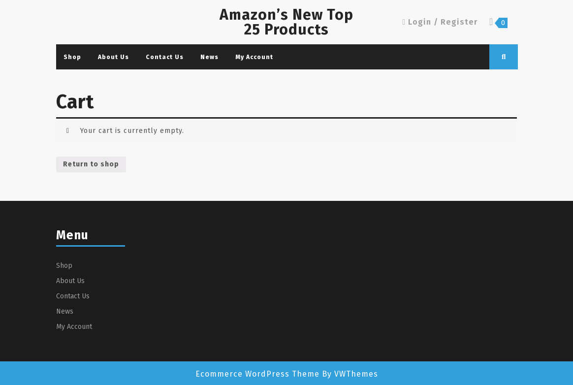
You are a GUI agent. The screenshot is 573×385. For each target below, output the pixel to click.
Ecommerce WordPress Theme (257, 374)
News (209, 57)
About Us (113, 57)
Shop (72, 57)
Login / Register (440, 22)
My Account (254, 57)
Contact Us (165, 57)
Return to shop (91, 164)
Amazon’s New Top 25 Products (286, 22)
